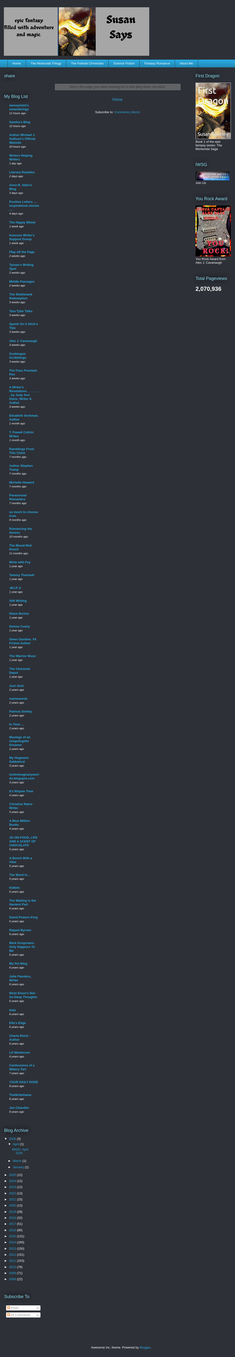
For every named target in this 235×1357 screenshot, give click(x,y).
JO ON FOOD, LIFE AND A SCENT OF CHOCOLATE (23, 841)
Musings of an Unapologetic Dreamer (19, 741)
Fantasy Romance (157, 63)
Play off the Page (22, 252)
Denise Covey (19, 626)
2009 (13, 1273)
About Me (186, 63)
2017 (13, 1224)
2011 (13, 1260)
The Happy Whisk (22, 222)
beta (12, 1010)
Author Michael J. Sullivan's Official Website (22, 138)
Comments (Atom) (127, 112)
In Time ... (16, 724)
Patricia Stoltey (20, 711)
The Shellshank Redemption (20, 296)
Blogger (145, 1347)
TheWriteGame (20, 1095)
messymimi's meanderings (19, 107)
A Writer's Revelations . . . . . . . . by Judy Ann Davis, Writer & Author (24, 395)
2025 (13, 1175)
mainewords (18, 698)
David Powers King (23, 917)
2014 (13, 1242)
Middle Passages (22, 281)
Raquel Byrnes (20, 930)
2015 (13, 1236)
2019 (13, 1212)
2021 (13, 1199)
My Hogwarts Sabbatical (19, 759)
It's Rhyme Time (21, 791)
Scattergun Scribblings (17, 355)
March (18, 1161)
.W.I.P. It (15, 588)
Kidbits (14, 887)
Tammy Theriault (21, 575)
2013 (13, 1248)
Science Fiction (124, 63)
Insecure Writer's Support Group (22, 237)
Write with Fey (20, 562)
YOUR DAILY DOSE (23, 1082)
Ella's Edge (17, 1023)
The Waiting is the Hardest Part (22, 902)
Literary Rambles (22, 172)
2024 (13, 1181)
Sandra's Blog (19, 122)
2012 (13, 1254)
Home (17, 63)
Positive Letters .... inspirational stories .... (24, 205)
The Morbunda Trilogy (46, 63)
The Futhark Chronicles (87, 63)
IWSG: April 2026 (20, 1151)
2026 (13, 1139)
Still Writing (18, 601)
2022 (13, 1193)
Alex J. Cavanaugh (23, 341)
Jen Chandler (19, 1108)
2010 (13, 1267)
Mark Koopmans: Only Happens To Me (22, 946)
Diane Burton (19, 613)
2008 (13, 1279)
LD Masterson (19, 1052)
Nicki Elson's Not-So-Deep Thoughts (23, 995)
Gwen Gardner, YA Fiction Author (22, 641)
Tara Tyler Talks (20, 311)
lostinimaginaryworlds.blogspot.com (24, 776)
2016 (13, 1230)
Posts (13, 1308)
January (19, 1167)
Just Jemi (16, 686)
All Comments (18, 1315)
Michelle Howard (21, 482)
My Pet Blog (18, 963)
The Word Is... (19, 875)
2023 (13, 1187)
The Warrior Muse (22, 656)
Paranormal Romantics (18, 497)
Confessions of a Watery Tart (22, 1067)
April (16, 1144)
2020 (13, 1205)
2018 (13, 1218)
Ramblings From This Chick (21, 451)
